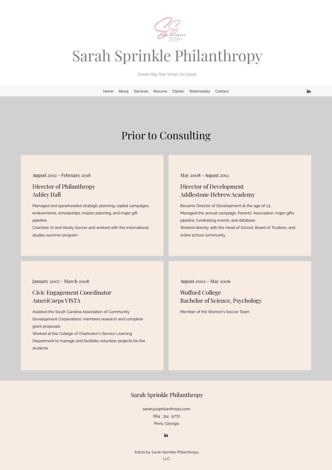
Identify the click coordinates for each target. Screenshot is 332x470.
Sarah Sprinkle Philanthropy (167, 55)
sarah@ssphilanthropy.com (166, 409)
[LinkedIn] (308, 91)
